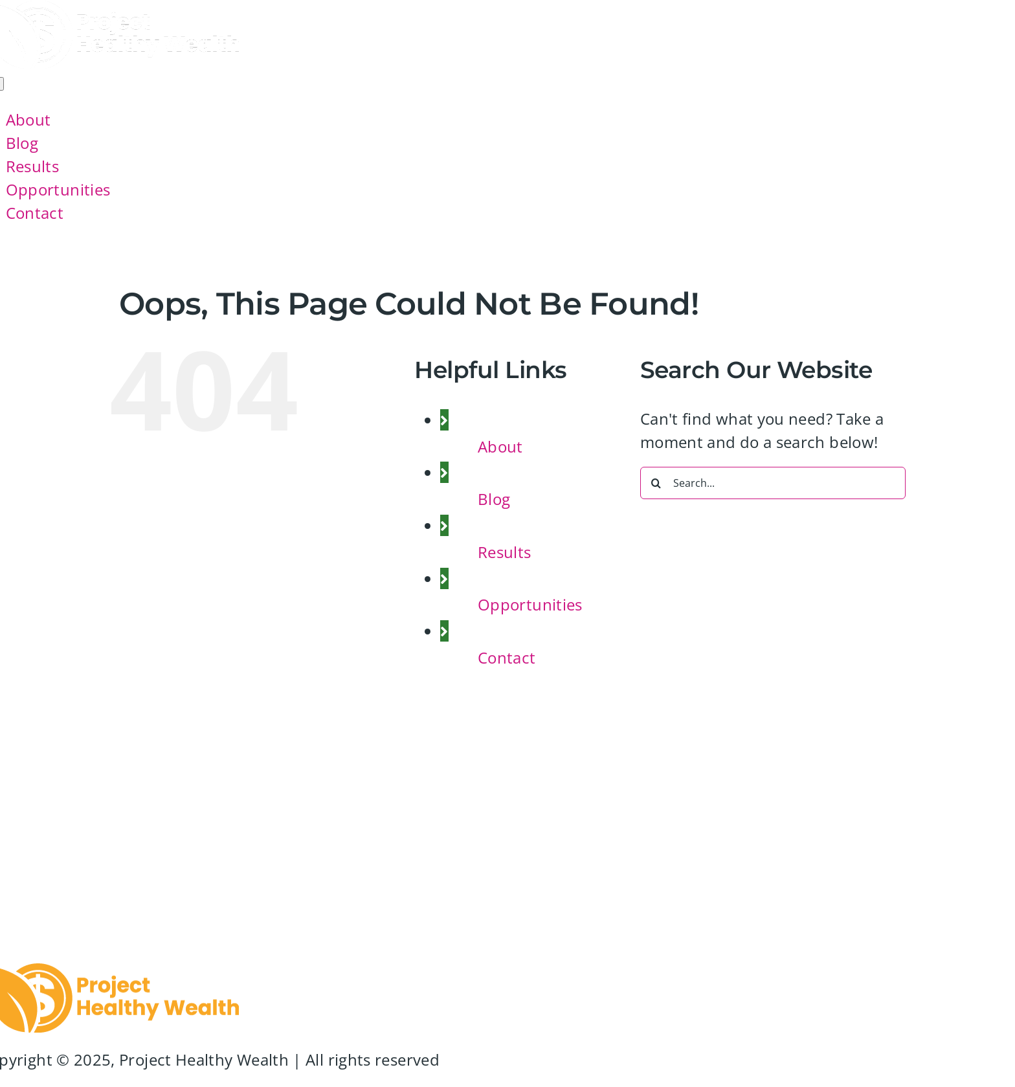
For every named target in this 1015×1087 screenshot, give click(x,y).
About (500, 446)
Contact (507, 657)
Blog (494, 499)
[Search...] (773, 483)
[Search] (656, 483)
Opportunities (530, 604)
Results (504, 552)
